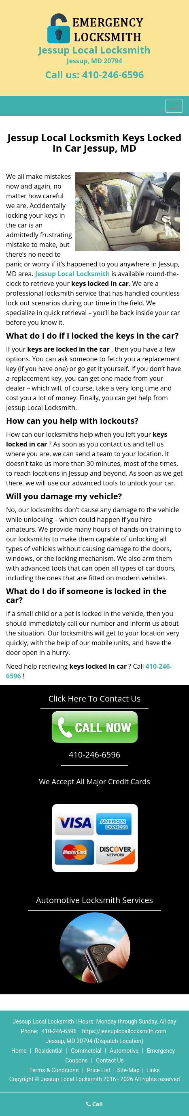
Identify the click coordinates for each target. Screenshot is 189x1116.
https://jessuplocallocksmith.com (124, 1031)
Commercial (86, 1050)
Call (94, 1104)
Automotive (124, 1050)
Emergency (161, 1050)
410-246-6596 (113, 74)
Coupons (76, 1060)
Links (153, 1070)
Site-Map (128, 1070)
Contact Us (110, 1060)
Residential (49, 1050)
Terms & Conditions (54, 1070)
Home (19, 1050)
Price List (98, 1070)
